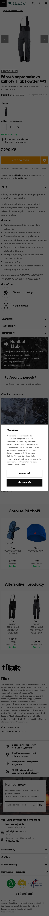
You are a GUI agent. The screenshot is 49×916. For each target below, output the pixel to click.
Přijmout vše (24, 482)
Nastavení (24, 473)
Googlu (31, 450)
